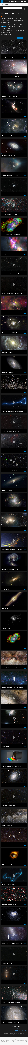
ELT (9, 22)
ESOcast (13, 22)
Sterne (10, 32)
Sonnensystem (21, 30)
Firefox (5, 760)
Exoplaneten (4, 24)
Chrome (6, 757)
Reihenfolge (20, 37)
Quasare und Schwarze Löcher (9, 30)
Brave (5, 756)
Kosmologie (4, 22)
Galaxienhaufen (11, 26)
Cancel (12, 798)
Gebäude (9, 28)
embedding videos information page (8, 718)
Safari (5, 761)
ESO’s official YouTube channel (10, 709)
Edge (5, 759)
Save (5, 798)
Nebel (22, 26)
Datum (25, 37)
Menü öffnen (5, 4)
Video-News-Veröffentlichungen (9, 34)
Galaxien (3, 26)
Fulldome (20, 24)
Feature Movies (12, 24)
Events (18, 22)
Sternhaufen (4, 32)
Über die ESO (10, 18)
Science (12, 1)
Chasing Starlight (5, 20)
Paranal (3, 28)
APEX (19, 18)
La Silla (18, 26)
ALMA (16, 18)
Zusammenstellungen (17, 20)
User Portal (17, 1)
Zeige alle (3, 18)
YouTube (3, 708)
